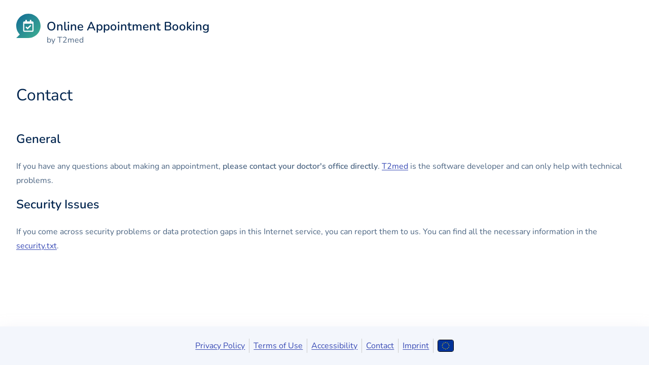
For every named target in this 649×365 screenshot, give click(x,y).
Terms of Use (278, 345)
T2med (395, 166)
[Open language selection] (445, 346)
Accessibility (334, 345)
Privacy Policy (220, 345)
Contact (380, 345)
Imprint (416, 345)
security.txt (36, 245)
